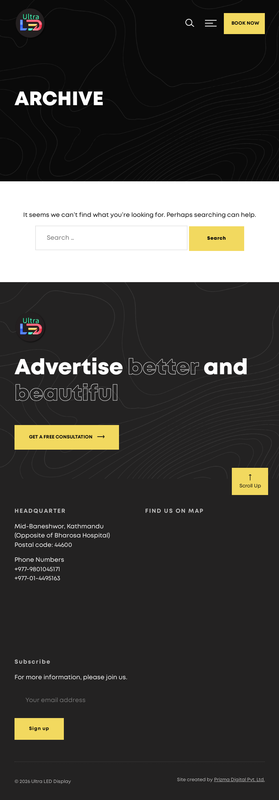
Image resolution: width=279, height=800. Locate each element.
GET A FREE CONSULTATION (66, 436)
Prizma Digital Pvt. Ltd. (239, 780)
